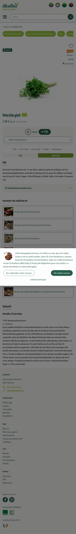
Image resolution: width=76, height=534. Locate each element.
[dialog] (38, 267)
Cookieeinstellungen (38, 279)
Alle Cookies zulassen (62, 273)
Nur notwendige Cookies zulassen (19, 273)
